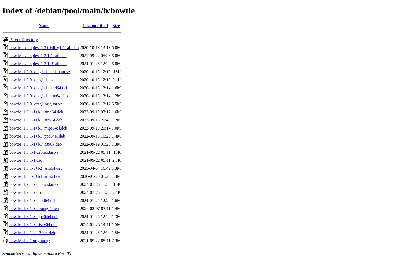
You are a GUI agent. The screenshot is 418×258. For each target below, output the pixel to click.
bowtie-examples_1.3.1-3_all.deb (38, 63)
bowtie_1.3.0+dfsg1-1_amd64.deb (38, 88)
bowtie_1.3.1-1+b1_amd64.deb (36, 112)
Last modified (95, 25)
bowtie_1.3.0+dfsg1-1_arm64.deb (38, 96)
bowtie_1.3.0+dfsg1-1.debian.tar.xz (39, 71)
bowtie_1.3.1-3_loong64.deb (34, 208)
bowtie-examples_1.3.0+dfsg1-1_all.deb (44, 47)
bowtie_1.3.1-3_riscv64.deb (33, 224)
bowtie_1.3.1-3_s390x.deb (32, 232)
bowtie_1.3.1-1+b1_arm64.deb (35, 120)
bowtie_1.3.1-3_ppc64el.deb (33, 216)
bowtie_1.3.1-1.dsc (25, 160)
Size (116, 25)
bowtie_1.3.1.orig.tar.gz (29, 240)
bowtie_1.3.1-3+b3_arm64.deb (35, 176)
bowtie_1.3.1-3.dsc (25, 192)
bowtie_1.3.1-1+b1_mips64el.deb (38, 128)
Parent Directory (23, 39)
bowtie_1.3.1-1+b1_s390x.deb (35, 144)
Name (44, 25)
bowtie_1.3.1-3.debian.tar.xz (33, 184)
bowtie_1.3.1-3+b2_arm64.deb (35, 168)
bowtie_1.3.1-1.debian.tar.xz (33, 152)
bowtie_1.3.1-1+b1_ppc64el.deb (37, 136)
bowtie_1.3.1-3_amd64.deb (33, 200)
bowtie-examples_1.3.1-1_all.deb (38, 55)
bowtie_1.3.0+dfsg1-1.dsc (31, 80)
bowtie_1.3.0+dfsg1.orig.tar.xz (35, 104)
